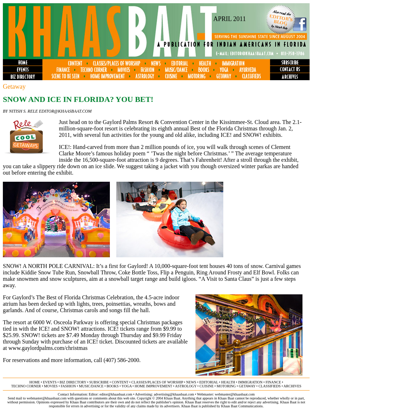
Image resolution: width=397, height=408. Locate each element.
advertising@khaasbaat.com (174, 394)
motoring (226, 386)
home (34, 382)
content (120, 382)
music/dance (91, 386)
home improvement (153, 386)
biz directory (73, 382)
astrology (186, 386)
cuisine (206, 386)
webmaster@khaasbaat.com (235, 394)
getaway (247, 386)
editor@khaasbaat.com (116, 394)
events (49, 382)
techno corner (26, 386)
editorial (208, 382)
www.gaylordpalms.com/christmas (48, 348)
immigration (250, 382)
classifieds (270, 386)
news (191, 382)
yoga (127, 386)
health (228, 382)
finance (273, 382)
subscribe (98, 382)
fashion (68, 386)
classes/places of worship (157, 382)
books (113, 386)
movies (50, 386)
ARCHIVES (292, 386)
